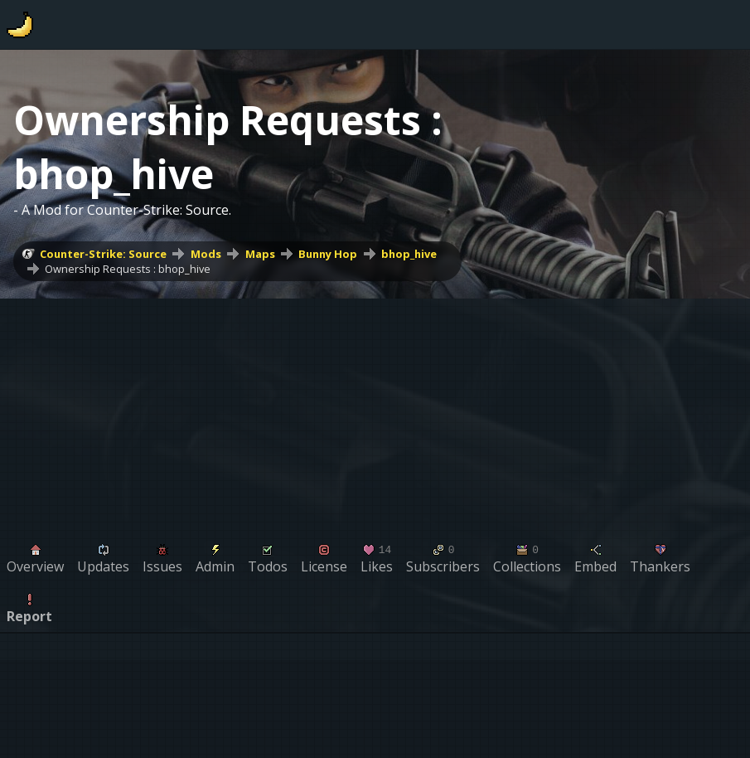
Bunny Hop (327, 253)
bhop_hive (409, 253)
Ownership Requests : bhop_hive (127, 268)
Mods (206, 253)
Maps (260, 253)
